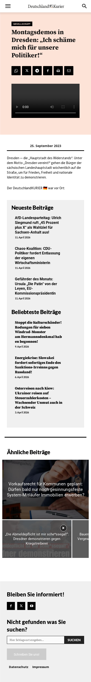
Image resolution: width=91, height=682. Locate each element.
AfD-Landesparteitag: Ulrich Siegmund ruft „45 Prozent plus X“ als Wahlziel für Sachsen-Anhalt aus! (38, 225)
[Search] (74, 640)
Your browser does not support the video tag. (45, 101)
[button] (7, 6)
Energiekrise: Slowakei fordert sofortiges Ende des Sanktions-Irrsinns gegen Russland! (38, 365)
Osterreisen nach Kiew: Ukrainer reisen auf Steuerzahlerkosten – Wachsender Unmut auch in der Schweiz (38, 398)
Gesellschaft (21, 24)
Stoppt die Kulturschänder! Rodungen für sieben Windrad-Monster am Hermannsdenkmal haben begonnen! (38, 332)
